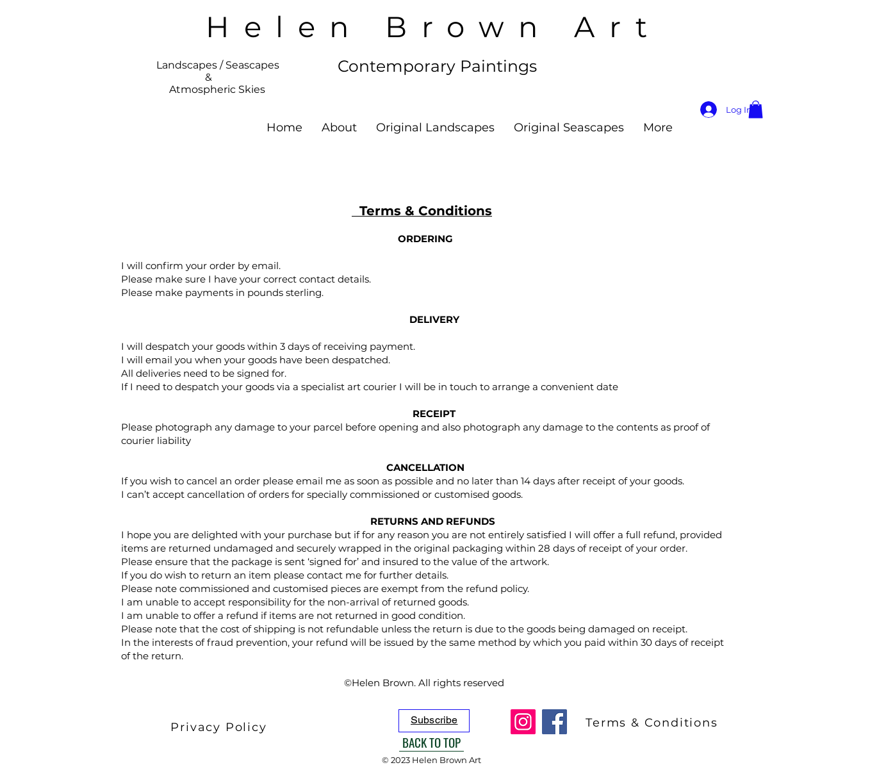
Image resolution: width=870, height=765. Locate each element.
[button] (755, 109)
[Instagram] (523, 721)
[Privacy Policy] (220, 727)
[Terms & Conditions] (653, 722)
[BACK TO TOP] (431, 742)
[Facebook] (554, 721)
